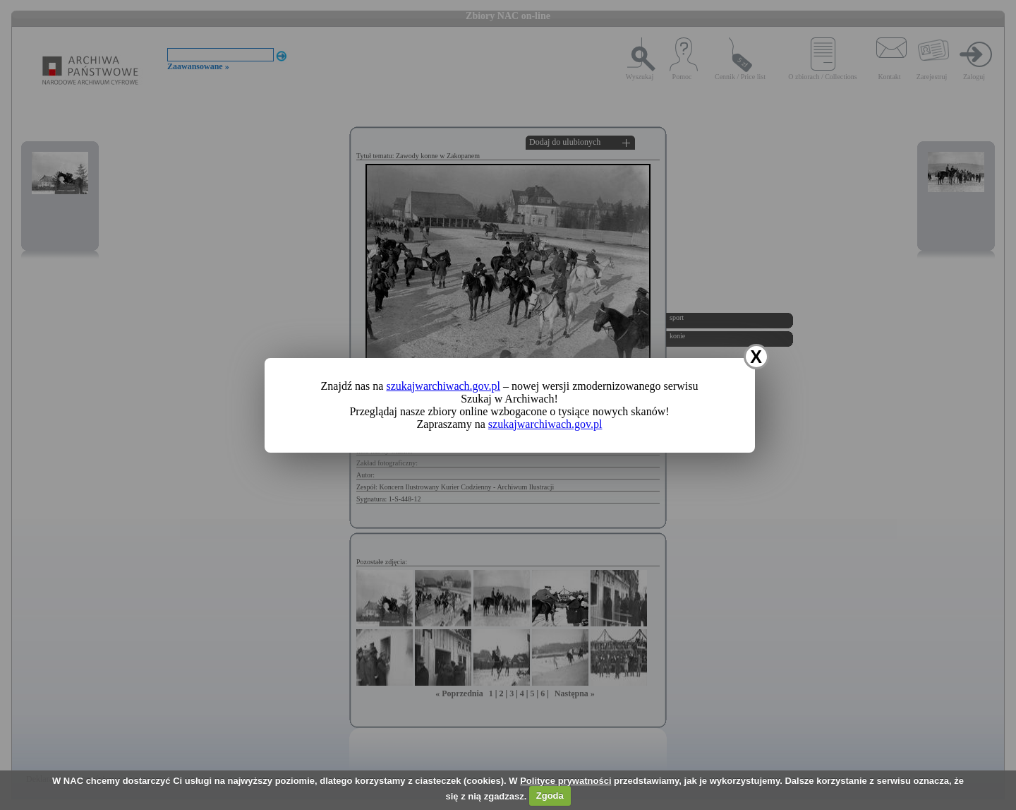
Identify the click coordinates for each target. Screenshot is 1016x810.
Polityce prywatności (565, 780)
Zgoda (550, 795)
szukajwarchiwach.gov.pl (443, 386)
